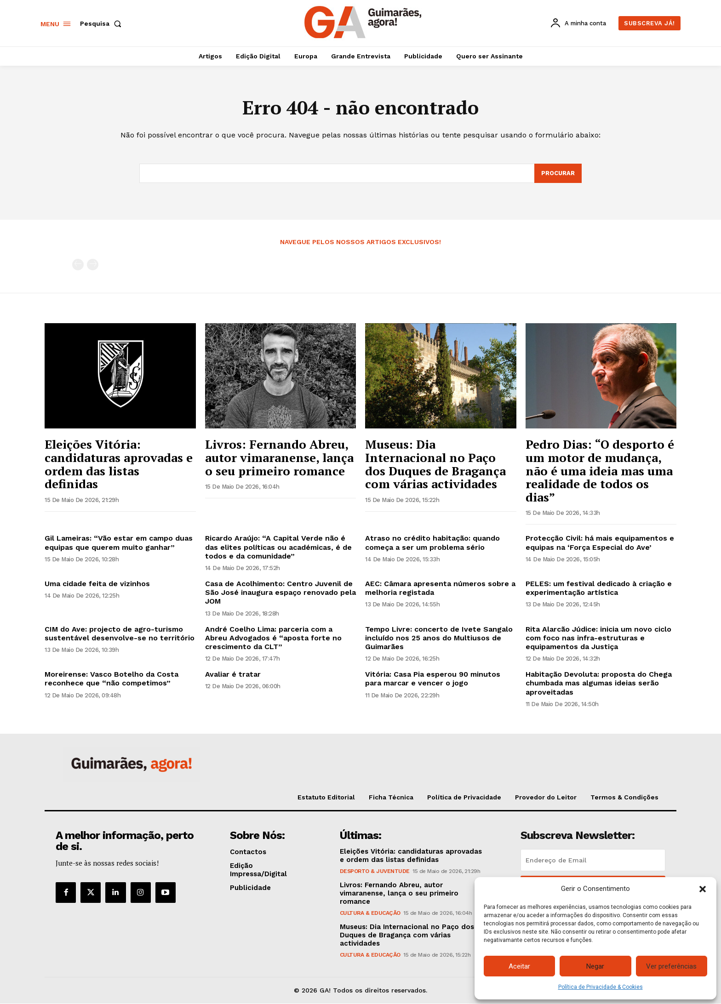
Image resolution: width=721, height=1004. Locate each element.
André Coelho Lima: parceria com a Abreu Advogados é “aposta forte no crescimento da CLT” (273, 638)
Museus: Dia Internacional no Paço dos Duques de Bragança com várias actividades (435, 464)
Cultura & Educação (370, 914)
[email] (593, 861)
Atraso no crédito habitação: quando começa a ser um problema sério (432, 543)
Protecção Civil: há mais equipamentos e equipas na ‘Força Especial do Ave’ (600, 543)
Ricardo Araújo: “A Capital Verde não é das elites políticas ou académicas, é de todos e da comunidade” (278, 547)
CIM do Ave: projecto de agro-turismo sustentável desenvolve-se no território (120, 634)
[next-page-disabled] (92, 265)
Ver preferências (671, 966)
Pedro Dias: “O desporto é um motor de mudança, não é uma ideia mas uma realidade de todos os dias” (600, 471)
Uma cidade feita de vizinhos (97, 584)
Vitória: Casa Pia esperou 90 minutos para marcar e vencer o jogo (432, 679)
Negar (595, 966)
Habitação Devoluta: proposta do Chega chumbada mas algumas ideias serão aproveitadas (599, 683)
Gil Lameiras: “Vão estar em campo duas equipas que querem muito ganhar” (119, 543)
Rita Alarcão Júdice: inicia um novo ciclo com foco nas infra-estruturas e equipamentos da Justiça (598, 638)
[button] (702, 889)
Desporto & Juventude (375, 872)
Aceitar (519, 966)
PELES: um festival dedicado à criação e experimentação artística (599, 588)
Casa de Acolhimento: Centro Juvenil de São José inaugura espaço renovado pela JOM (280, 593)
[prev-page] (78, 265)
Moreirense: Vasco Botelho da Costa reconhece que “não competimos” (111, 679)
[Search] (558, 173)
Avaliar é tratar (233, 674)
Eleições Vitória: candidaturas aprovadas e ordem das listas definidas (119, 464)
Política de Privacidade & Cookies (600, 987)
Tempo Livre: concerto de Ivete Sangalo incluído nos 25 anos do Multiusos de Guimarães (439, 638)
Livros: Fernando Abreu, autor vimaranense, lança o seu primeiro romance (279, 458)
